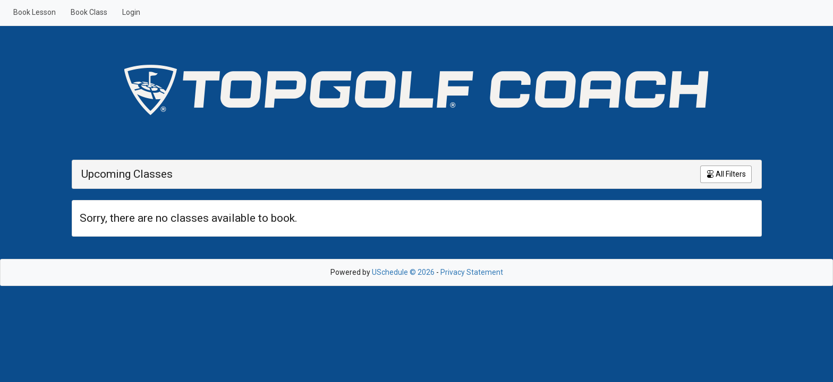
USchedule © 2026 (403, 272)
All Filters (726, 174)
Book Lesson (34, 12)
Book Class (89, 12)
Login (131, 12)
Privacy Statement (471, 272)
